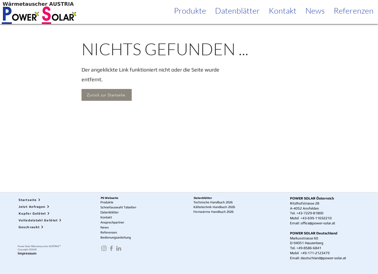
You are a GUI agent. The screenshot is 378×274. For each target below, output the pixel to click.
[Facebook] (111, 248)
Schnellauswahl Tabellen (118, 207)
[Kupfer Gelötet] (44, 213)
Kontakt (106, 217)
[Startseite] (44, 199)
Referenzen (108, 232)
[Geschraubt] (44, 227)
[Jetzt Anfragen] (44, 206)
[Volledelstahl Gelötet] (44, 220)
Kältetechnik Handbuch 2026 (214, 207)
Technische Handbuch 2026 (213, 202)
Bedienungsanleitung (115, 237)
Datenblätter (109, 212)
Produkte (106, 202)
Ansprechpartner (112, 222)
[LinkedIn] (118, 248)
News (104, 227)
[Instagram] (103, 248)
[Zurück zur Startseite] (107, 95)
